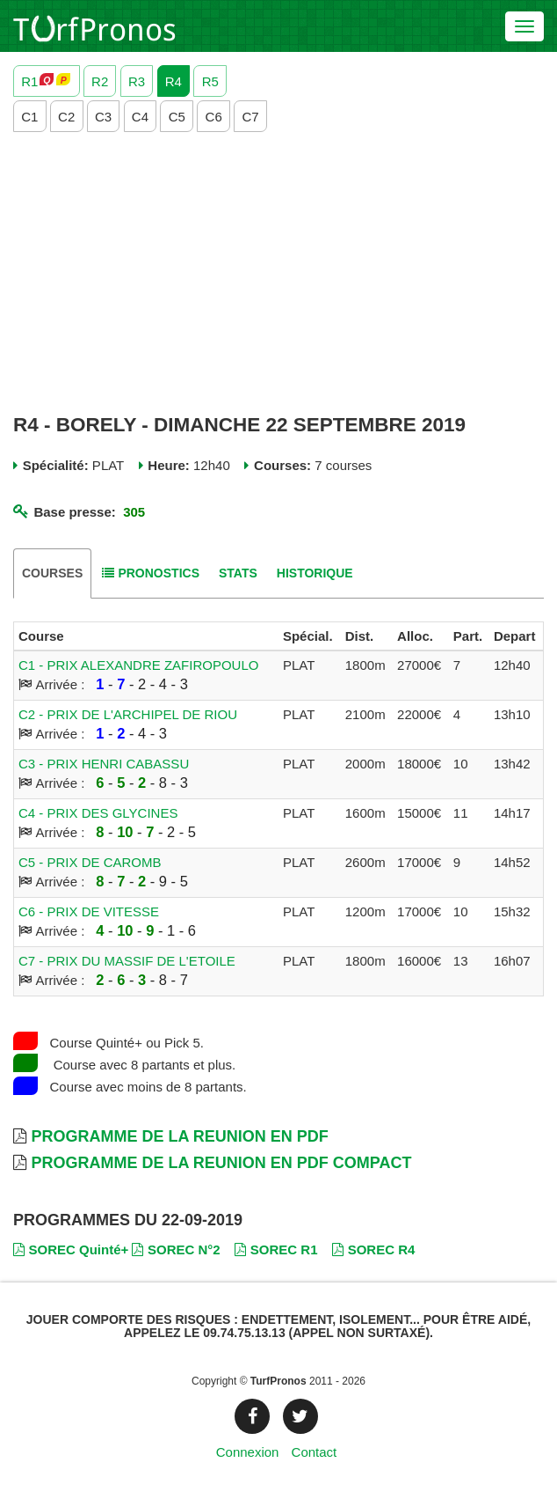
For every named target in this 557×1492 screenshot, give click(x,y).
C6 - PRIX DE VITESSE (88, 911)
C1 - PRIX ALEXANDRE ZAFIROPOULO (138, 665)
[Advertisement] (278, 273)
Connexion (247, 1451)
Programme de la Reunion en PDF (179, 1136)
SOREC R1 (276, 1249)
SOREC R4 (373, 1249)
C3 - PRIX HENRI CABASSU (103, 763)
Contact (314, 1451)
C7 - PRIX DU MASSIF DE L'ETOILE (126, 960)
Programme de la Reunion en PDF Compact (221, 1163)
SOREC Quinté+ (70, 1249)
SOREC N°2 (176, 1249)
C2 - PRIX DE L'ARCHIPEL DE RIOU (127, 714)
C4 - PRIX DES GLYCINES (97, 812)
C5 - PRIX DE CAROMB (90, 862)
